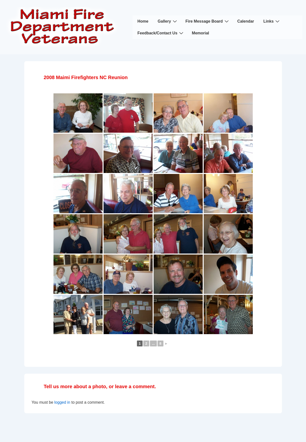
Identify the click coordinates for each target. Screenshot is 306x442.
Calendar (245, 21)
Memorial (200, 33)
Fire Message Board (208, 21)
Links (272, 21)
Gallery (168, 21)
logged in (62, 402)
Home (142, 21)
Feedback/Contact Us (161, 32)
